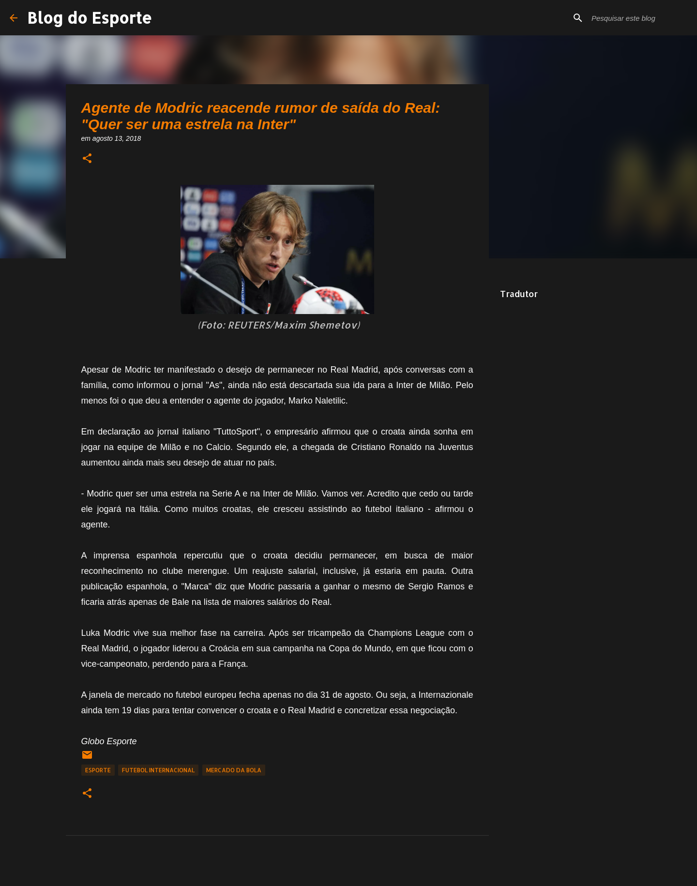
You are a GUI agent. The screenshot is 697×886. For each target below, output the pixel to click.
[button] (87, 158)
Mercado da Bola (233, 770)
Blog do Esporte (89, 18)
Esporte (98, 770)
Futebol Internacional (158, 770)
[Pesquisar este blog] (638, 18)
